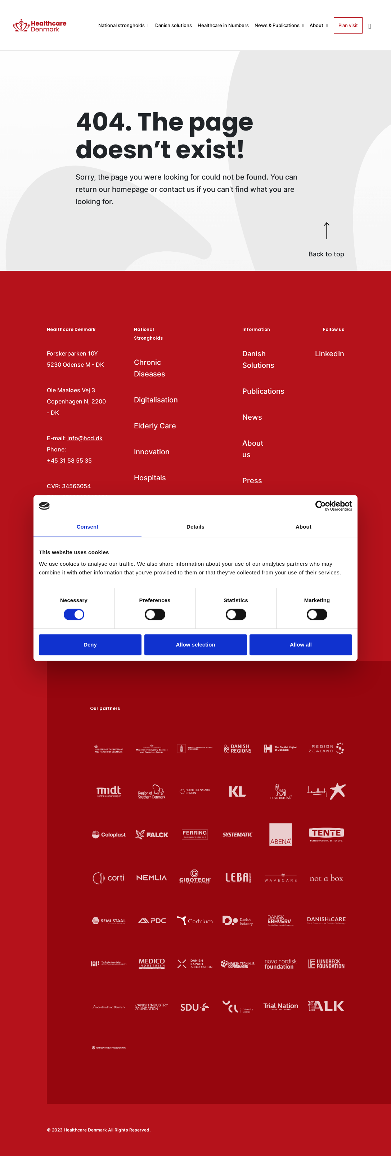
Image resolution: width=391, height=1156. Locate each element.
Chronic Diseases (149, 368)
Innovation (152, 451)
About (319, 25)
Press (252, 480)
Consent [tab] (88, 527)
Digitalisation (156, 400)
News (252, 417)
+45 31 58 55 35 (69, 460)
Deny (90, 644)
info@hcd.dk (85, 438)
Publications (256, 391)
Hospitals (150, 477)
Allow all (301, 644)
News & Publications (279, 25)
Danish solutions (173, 25)
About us (252, 449)
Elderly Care (155, 426)
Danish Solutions (256, 359)
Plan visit (348, 25)
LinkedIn (329, 353)
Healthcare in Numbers (223, 25)
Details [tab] (195, 527)
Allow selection (195, 644)
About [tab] (303, 527)
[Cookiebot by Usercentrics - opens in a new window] (320, 505)
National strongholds (123, 25)
